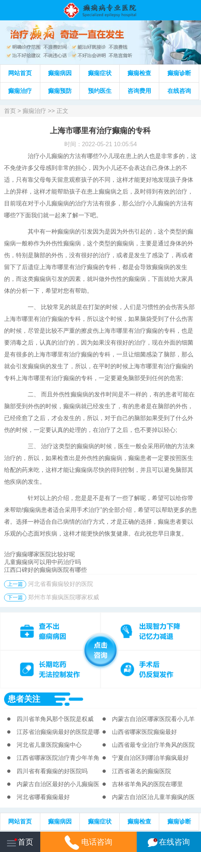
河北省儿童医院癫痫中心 (49, 745)
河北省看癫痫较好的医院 (60, 584)
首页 (10, 111)
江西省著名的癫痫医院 (141, 771)
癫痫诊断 (179, 73)
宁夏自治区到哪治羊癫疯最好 (150, 758)
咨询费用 (139, 91)
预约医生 (100, 91)
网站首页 (20, 73)
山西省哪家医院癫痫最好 (144, 732)
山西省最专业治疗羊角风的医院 (153, 745)
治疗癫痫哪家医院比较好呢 (39, 554)
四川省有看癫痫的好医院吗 (52, 771)
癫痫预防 (60, 91)
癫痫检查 (139, 73)
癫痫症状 (100, 73)
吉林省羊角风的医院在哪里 (147, 784)
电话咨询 (88, 842)
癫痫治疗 (20, 91)
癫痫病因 (60, 73)
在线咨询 (179, 91)
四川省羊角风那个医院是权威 (55, 719)
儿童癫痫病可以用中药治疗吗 (42, 562)
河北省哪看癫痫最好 (43, 797)
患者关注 (24, 699)
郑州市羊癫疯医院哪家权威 (63, 597)
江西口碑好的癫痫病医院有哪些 (45, 570)
